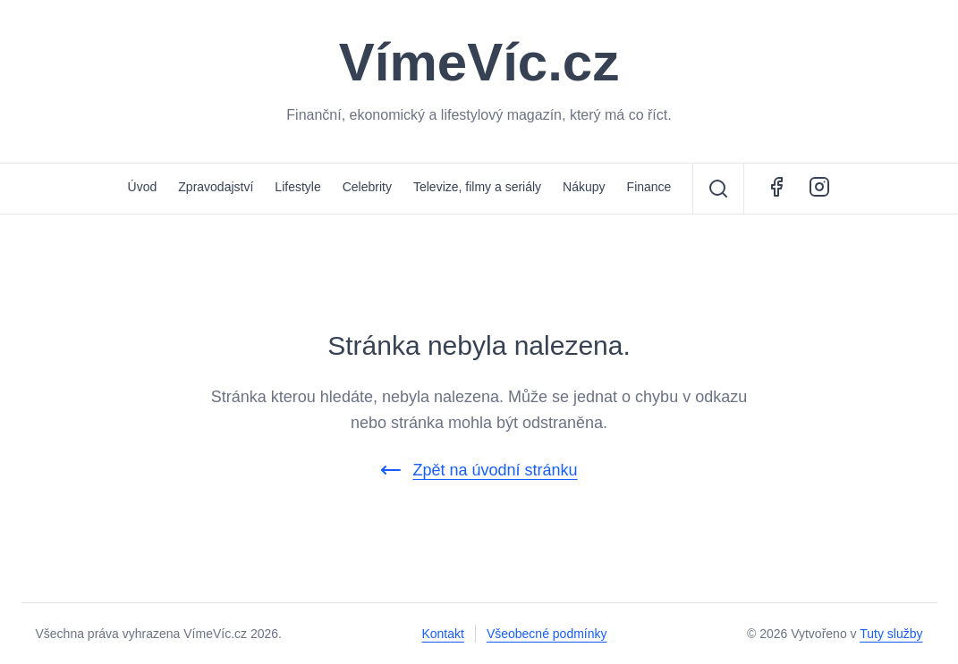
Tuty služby (891, 633)
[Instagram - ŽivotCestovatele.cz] (819, 189)
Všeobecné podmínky (547, 633)
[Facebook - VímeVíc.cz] (776, 189)
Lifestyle (297, 187)
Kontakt (442, 633)
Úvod (142, 187)
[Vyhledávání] (718, 189)
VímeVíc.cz (479, 62)
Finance (649, 187)
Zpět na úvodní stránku (478, 470)
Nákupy (584, 187)
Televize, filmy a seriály (477, 187)
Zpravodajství (215, 187)
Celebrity (367, 187)
